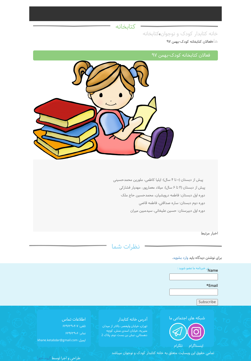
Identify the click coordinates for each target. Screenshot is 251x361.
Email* (193, 289)
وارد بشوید (180, 258)
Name (193, 274)
